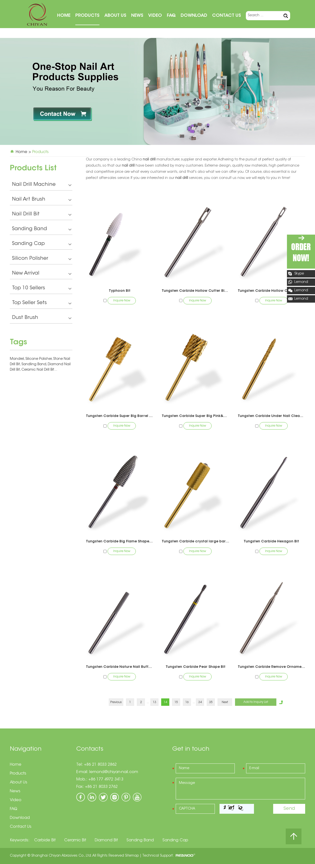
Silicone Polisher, (39, 359)
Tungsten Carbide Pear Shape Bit (195, 667)
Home (63, 16)
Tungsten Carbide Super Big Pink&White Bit (195, 416)
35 (211, 702)
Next (225, 702)
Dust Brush (41, 318)
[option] (157, 91)
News (137, 16)
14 (165, 702)
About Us (115, 16)
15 (176, 702)
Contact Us (226, 16)
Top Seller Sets (41, 303)
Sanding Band (41, 229)
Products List (33, 169)
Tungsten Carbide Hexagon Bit (271, 541)
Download (194, 16)
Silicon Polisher (41, 259)
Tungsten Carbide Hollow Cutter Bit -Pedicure (195, 291)
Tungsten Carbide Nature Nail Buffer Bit (119, 667)
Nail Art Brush (41, 200)
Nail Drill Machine (41, 185)
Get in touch (190, 749)
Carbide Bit (45, 840)
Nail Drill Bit (41, 215)
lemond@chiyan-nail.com (113, 772)
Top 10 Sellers (41, 289)
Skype (299, 274)
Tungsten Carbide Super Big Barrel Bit (119, 416)
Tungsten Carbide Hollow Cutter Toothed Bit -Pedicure (271, 291)
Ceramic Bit (75, 840)
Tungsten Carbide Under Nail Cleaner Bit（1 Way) (271, 416)
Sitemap (132, 856)
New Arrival (41, 274)
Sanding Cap (41, 244)
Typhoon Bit (119, 291)
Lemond (301, 282)
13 (154, 702)
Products (87, 16)
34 (200, 702)
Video (155, 16)
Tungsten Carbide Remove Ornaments (271, 667)
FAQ (171, 16)
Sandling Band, (34, 364)
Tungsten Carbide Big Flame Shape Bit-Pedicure (119, 541)
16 (187, 702)
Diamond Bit (106, 840)
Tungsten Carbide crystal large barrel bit (195, 541)
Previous (116, 702)
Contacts (89, 749)
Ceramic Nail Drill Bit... (39, 370)
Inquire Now (121, 300)
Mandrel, (17, 359)
